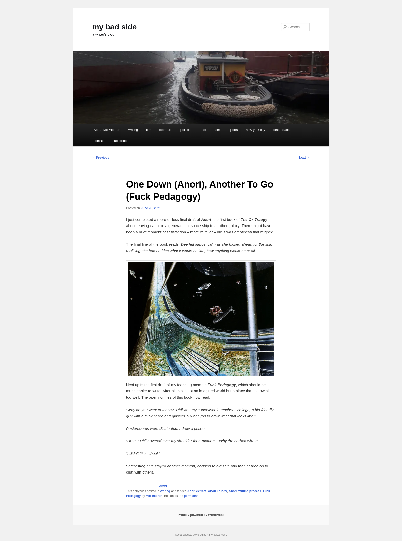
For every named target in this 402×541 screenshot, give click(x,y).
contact (99, 141)
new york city (255, 130)
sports (233, 130)
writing (133, 130)
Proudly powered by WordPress (201, 515)
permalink (191, 496)
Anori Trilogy (217, 491)
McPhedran (154, 496)
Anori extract (196, 491)
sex (217, 130)
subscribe (120, 141)
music (203, 130)
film (148, 130)
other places (282, 130)
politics (185, 130)
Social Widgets (183, 534)
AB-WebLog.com (216, 534)
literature (166, 130)
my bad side (114, 27)
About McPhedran (107, 130)
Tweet (162, 486)
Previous (100, 157)
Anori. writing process (245, 491)
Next (304, 157)
